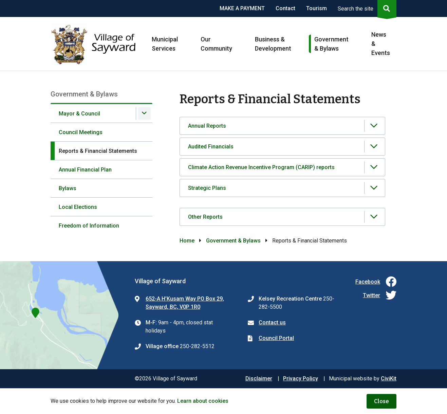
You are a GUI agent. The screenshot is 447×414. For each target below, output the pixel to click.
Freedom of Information (89, 225)
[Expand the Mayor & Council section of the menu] (144, 113)
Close (381, 401)
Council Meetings (81, 132)
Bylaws (67, 188)
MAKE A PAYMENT (242, 8)
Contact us (272, 322)
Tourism (316, 8)
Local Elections (78, 207)
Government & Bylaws (233, 240)
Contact (285, 8)
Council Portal (276, 338)
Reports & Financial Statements (98, 151)
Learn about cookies (202, 401)
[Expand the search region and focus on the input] (365, 8)
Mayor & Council (79, 113)
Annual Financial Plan (85, 169)
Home (187, 240)
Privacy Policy (300, 378)
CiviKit (388, 378)
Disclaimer (258, 378)
